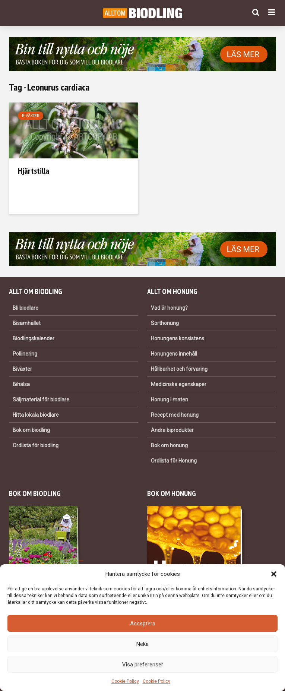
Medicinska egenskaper (178, 384)
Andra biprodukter (172, 430)
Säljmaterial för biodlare (41, 400)
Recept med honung (175, 415)
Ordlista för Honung (174, 461)
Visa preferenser (142, 664)
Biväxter (30, 116)
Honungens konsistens (177, 338)
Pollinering (25, 354)
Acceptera (142, 623)
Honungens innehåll (174, 354)
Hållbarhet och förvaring (179, 369)
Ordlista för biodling (35, 445)
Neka (142, 644)
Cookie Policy (125, 681)
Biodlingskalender (33, 338)
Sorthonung (165, 323)
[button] (274, 574)
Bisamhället (27, 323)
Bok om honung (169, 445)
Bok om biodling (31, 430)
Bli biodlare (25, 308)
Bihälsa (21, 384)
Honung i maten (169, 400)
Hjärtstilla (33, 170)
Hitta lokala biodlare (36, 415)
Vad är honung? (169, 308)
